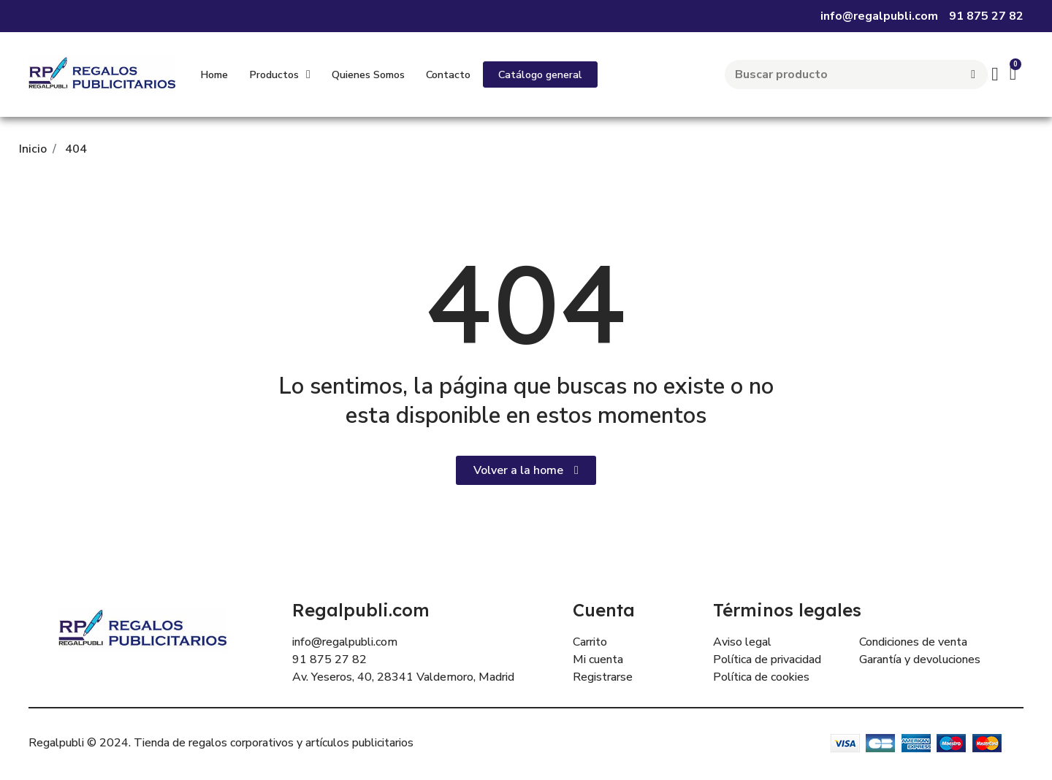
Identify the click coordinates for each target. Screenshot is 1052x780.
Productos (279, 74)
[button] (540, 74)
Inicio (33, 149)
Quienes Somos (368, 74)
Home (214, 74)
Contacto (448, 74)
